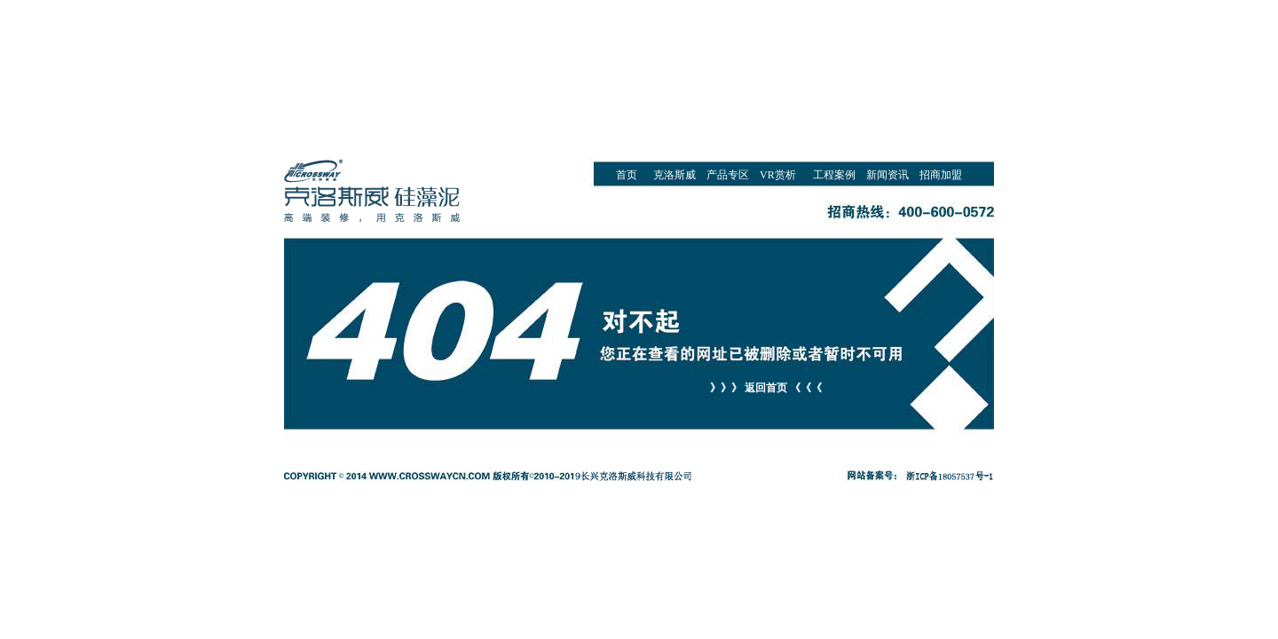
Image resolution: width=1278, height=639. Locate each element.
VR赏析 (778, 175)
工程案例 (834, 175)
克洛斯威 (674, 175)
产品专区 (727, 175)
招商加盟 (940, 175)
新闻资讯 (887, 175)
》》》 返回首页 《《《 (766, 388)
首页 (626, 175)
